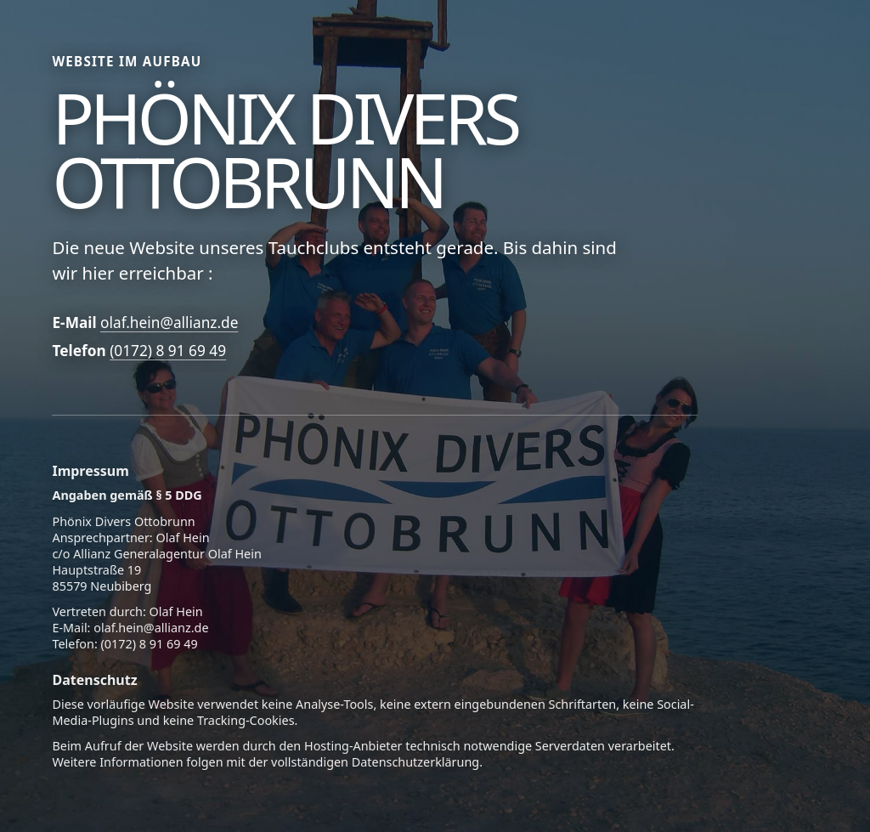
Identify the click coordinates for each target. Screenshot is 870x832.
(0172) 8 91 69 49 (168, 350)
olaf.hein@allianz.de (169, 322)
